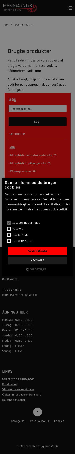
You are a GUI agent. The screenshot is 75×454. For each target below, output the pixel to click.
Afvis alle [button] (37, 260)
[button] (37, 269)
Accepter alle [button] (37, 250)
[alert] (37, 227)
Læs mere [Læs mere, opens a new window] (10, 214)
